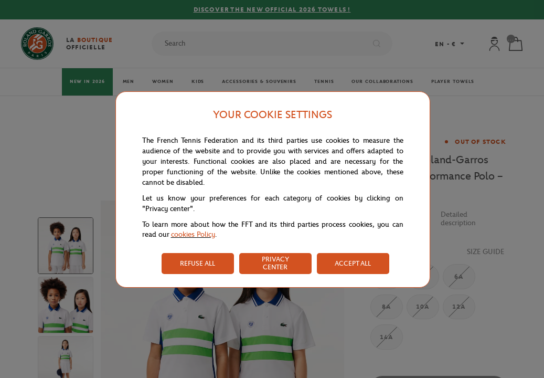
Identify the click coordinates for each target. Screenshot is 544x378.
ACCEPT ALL (353, 263)
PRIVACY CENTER (275, 263)
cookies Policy (193, 234)
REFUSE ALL (197, 263)
